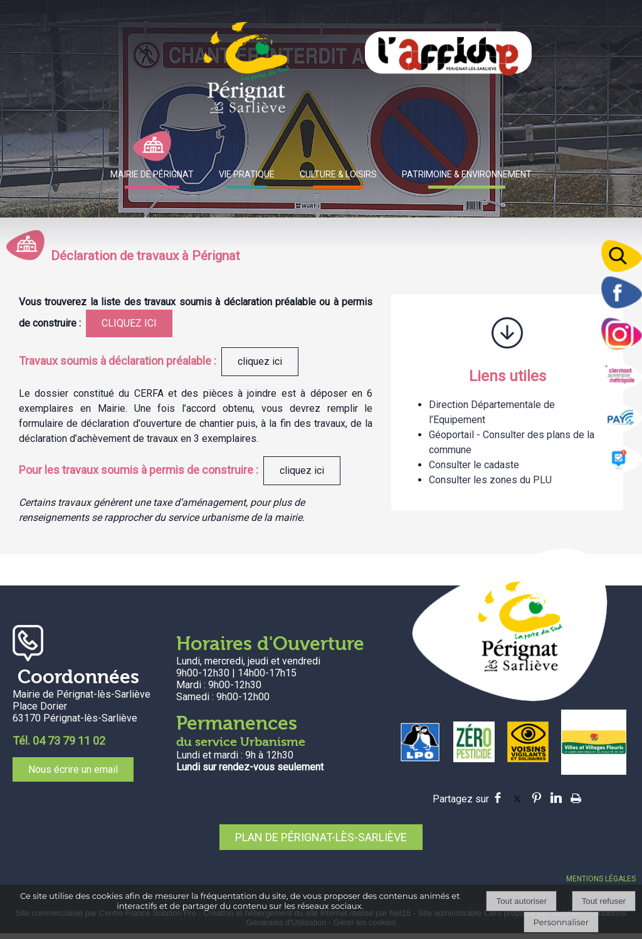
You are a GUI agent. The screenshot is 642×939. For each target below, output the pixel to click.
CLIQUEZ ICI (129, 323)
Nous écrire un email (73, 769)
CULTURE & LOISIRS (338, 174)
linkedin (556, 797)
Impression (576, 796)
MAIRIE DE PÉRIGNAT (152, 174)
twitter (517, 797)
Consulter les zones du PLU (490, 480)
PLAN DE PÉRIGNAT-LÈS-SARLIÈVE (321, 837)
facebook (498, 797)
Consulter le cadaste (474, 465)
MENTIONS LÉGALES (601, 878)
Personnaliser (561, 922)
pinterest (536, 797)
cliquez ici (260, 361)
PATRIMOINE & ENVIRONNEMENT (467, 174)
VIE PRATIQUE (247, 174)
